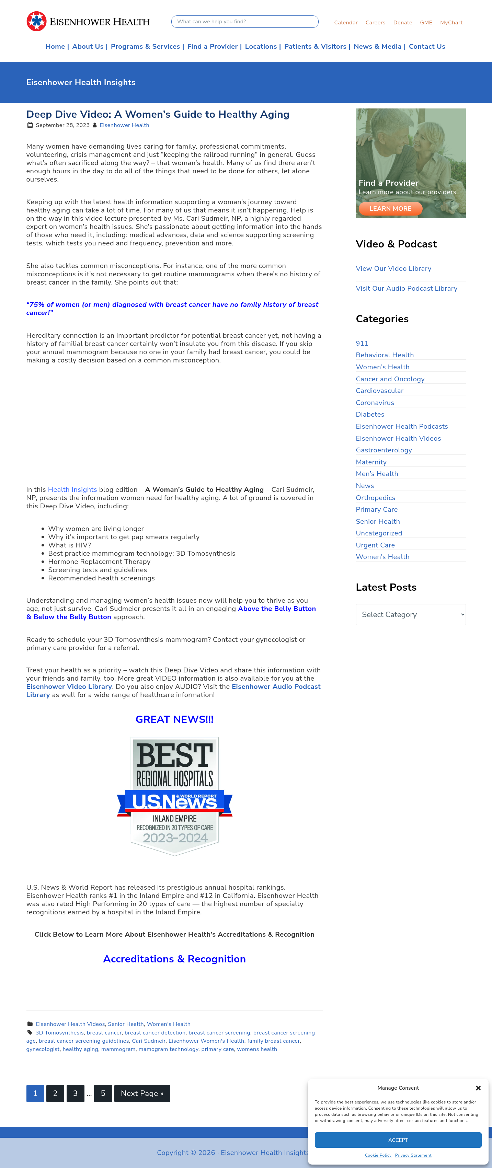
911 (362, 343)
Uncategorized (379, 533)
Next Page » (142, 1093)
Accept (398, 1140)
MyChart (451, 22)
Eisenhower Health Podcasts (402, 426)
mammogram (118, 1049)
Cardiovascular (380, 390)
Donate (402, 22)
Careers (376, 22)
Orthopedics (376, 497)
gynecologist (43, 1049)
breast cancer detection (155, 1033)
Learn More (391, 209)
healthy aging (80, 1049)
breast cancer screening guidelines (84, 1041)
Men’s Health (377, 473)
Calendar (346, 22)
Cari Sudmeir (149, 1041)
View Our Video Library (394, 268)
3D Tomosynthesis (60, 1033)
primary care (218, 1049)
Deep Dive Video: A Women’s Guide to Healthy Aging (158, 114)
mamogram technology (168, 1049)
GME (426, 22)
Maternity (371, 462)
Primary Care (377, 509)
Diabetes (370, 414)
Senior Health (126, 1024)
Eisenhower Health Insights (98, 21)
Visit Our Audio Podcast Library (407, 288)
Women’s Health (383, 367)
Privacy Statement (413, 1155)
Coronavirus (375, 402)
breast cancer (104, 1033)
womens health (257, 1049)
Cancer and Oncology (390, 379)
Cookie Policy (378, 1155)
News (365, 485)
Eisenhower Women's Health (206, 1041)
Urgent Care (375, 545)
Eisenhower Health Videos (70, 1024)
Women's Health (169, 1024)
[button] (478, 1088)
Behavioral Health (385, 355)
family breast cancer (273, 1041)
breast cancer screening (219, 1033)
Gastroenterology (384, 450)
